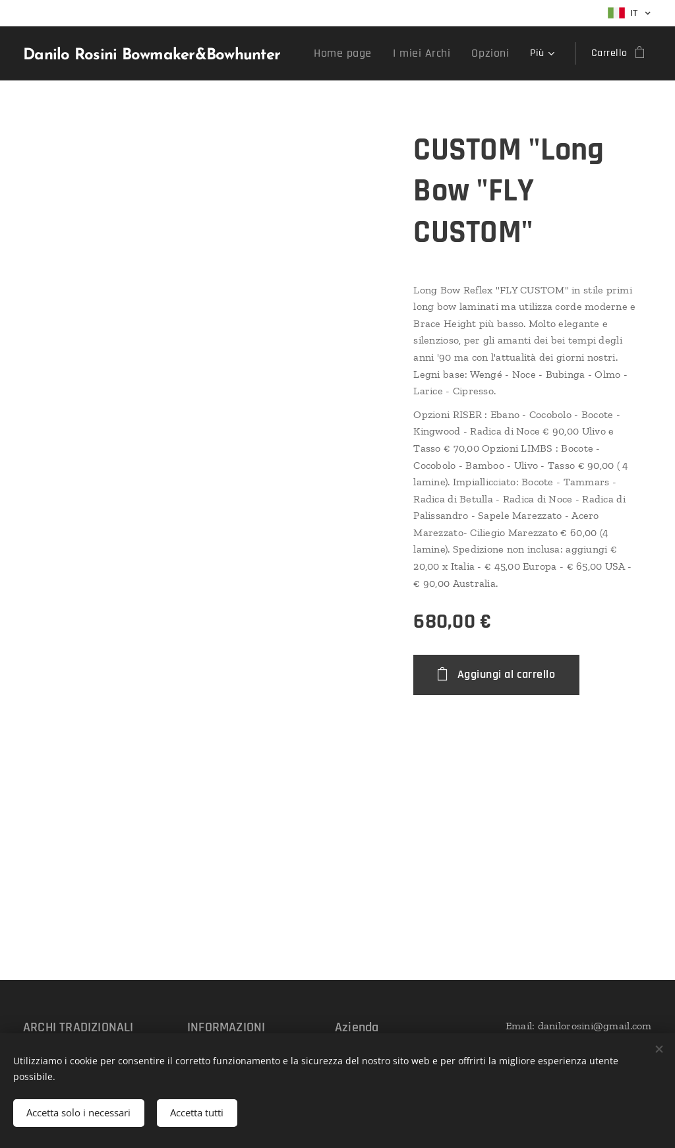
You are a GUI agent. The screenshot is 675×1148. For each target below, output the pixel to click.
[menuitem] (360, 53)
